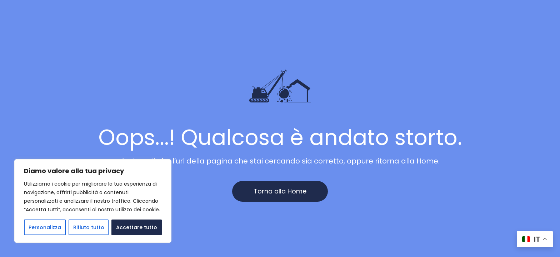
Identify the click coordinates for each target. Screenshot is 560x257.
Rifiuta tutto (88, 227)
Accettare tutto (136, 227)
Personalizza (45, 227)
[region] (92, 201)
